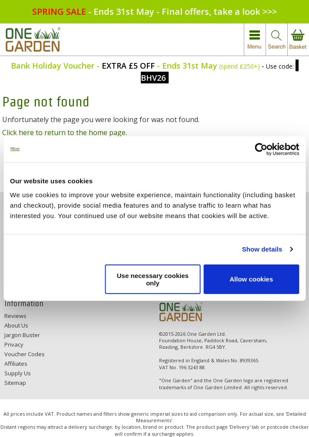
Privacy (13, 344)
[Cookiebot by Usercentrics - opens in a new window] (261, 149)
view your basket (298, 39)
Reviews (15, 316)
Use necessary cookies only (153, 278)
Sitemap (15, 383)
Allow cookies (251, 279)
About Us (16, 325)
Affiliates (15, 363)
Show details (262, 249)
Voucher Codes (24, 354)
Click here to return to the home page (64, 132)
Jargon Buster (22, 335)
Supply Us (17, 373)
